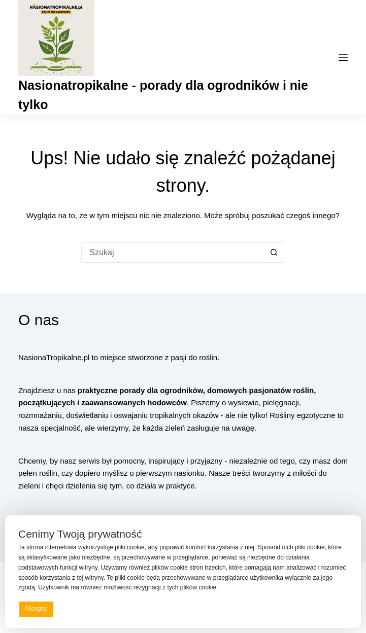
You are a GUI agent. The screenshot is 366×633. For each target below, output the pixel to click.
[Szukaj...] (172, 252)
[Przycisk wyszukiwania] (274, 252)
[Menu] (343, 57)
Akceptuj (36, 608)
